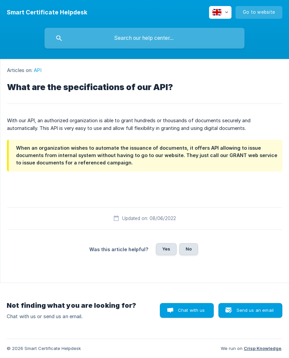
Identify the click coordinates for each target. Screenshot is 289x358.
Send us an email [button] (255, 310)
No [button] (189, 249)
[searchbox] (144, 38)
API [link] (37, 70)
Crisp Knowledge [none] (262, 348)
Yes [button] (166, 249)
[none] (47, 12)
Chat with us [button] (191, 310)
